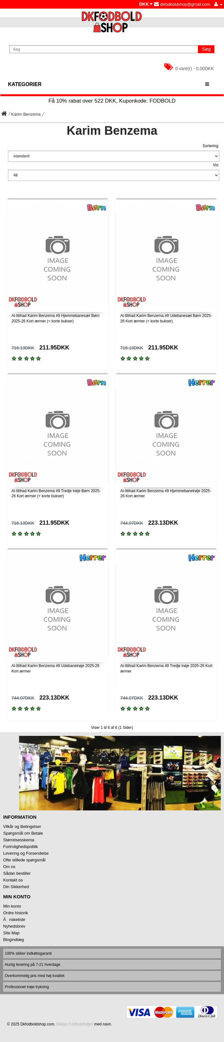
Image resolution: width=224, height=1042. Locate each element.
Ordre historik (15, 912)
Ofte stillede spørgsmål (24, 860)
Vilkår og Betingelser (22, 826)
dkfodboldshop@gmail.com (182, 4)
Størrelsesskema (18, 839)
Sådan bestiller (17, 873)
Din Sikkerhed (16, 886)
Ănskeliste (14, 919)
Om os (9, 866)
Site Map (11, 933)
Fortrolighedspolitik (20, 846)
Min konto (12, 906)
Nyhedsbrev (14, 926)
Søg (206, 49)
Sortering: (211, 146)
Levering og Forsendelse (26, 853)
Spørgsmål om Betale (23, 833)
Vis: (216, 165)
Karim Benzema (25, 114)
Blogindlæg (13, 939)
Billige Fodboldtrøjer (74, 1024)
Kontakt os (13, 880)
